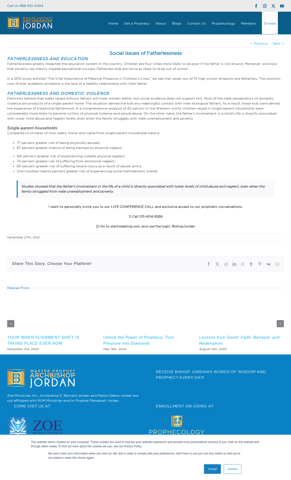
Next (277, 43)
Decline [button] (232, 469)
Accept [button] (212, 469)
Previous (261, 43)
